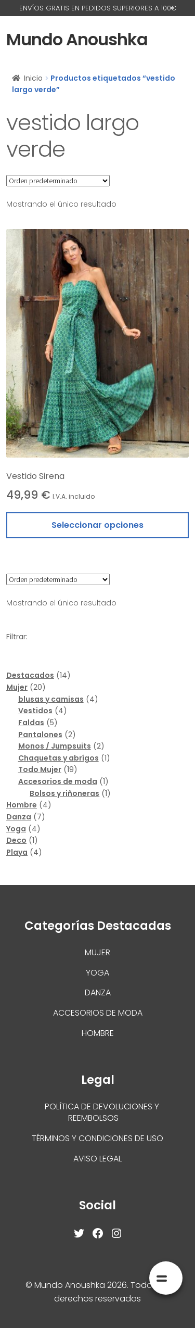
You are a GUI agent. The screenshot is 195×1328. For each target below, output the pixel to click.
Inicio (33, 78)
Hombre (98, 1033)
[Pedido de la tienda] (58, 180)
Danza (98, 992)
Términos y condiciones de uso (97, 1138)
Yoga (97, 973)
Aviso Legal (97, 1159)
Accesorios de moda (97, 1013)
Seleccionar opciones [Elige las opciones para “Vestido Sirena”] (97, 525)
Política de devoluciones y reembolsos (102, 1112)
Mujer (97, 952)
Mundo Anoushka (77, 39)
